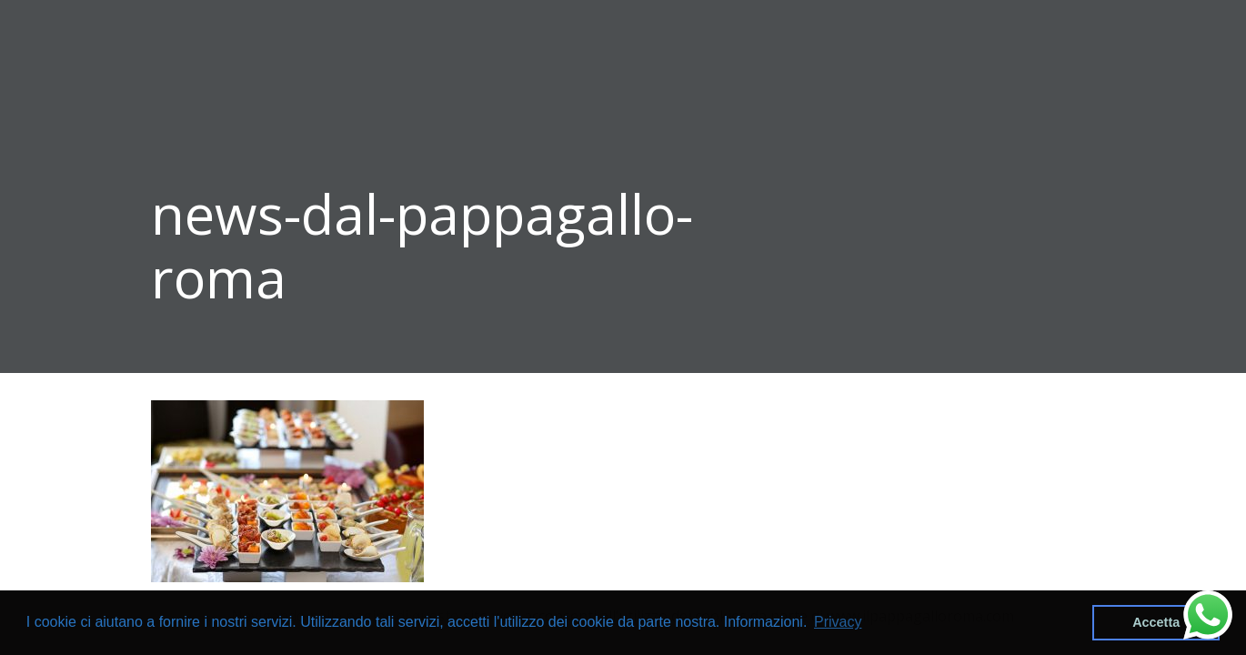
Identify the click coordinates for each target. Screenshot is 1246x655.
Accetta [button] (1156, 622)
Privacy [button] (837, 622)
